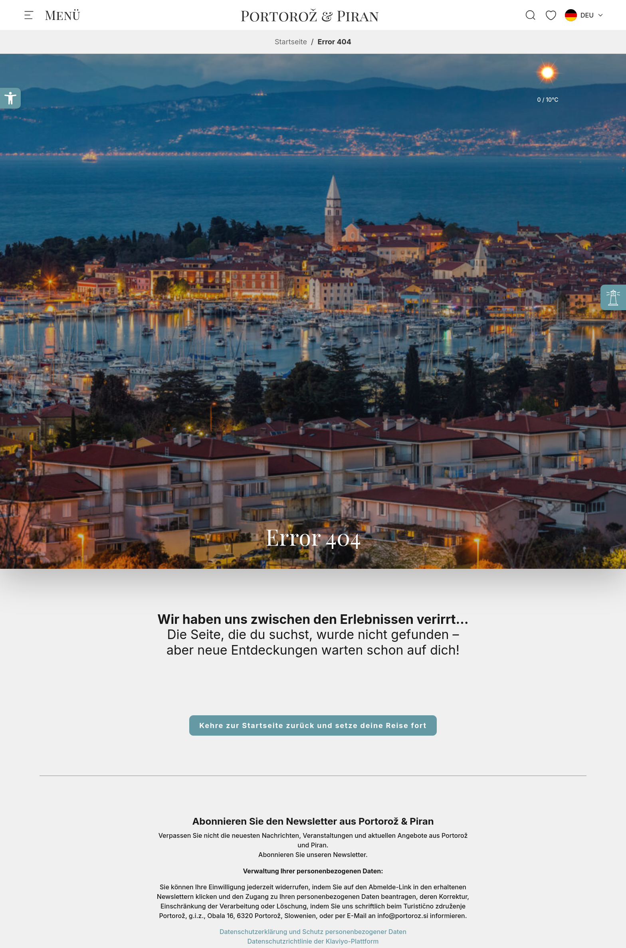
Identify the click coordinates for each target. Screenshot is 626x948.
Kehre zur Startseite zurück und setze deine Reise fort (313, 725)
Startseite (291, 42)
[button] (10, 98)
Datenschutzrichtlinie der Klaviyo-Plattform (313, 941)
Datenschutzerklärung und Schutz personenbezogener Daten (313, 932)
